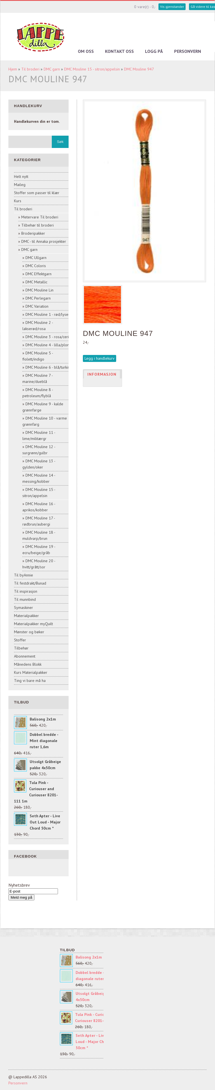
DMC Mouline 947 (139, 69)
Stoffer (20, 639)
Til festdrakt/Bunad (30, 583)
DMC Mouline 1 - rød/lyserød (49, 314)
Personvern (187, 51)
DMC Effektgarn (38, 273)
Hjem (12, 69)
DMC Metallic (36, 281)
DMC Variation (36, 306)
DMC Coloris (35, 265)
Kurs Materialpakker (30, 672)
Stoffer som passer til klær (36, 192)
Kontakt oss (119, 51)
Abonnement (24, 656)
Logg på (154, 51)
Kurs (17, 200)
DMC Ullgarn (35, 257)
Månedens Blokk (27, 664)
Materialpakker (26, 615)
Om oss (86, 51)
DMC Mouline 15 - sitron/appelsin (92, 69)
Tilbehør (21, 648)
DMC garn (52, 69)
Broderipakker (33, 233)
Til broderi (30, 69)
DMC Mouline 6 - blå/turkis (47, 367)
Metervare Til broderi (39, 217)
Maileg (19, 184)
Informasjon (101, 374)
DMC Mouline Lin (39, 290)
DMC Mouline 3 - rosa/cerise (49, 336)
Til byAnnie (23, 575)
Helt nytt (21, 176)
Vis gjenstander (172, 6)
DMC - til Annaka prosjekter (43, 241)
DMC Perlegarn (38, 298)
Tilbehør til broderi (37, 225)
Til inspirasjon (25, 591)
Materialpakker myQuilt (33, 623)
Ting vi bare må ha (30, 680)
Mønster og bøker (29, 631)
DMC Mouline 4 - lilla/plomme (50, 344)
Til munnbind (25, 599)
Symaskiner (23, 607)
